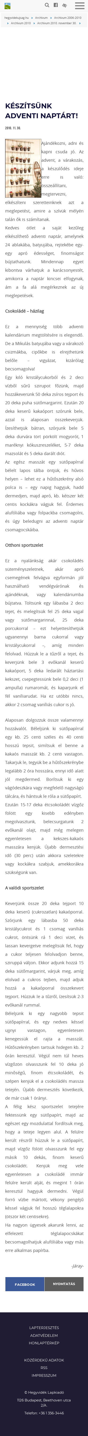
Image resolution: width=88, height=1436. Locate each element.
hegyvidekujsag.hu (16, 18)
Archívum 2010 (21, 23)
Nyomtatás (64, 1284)
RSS (44, 1368)
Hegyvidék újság (7, 6)
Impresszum (44, 1375)
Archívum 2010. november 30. (57, 23)
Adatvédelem (44, 1336)
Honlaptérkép (44, 1343)
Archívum (41, 18)
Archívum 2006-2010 (67, 18)
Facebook (25, 1284)
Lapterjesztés (44, 1328)
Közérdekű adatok (44, 1360)
